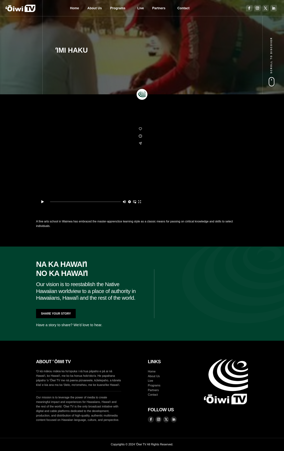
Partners (158, 8)
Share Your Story (56, 313)
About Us (94, 8)
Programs (117, 8)
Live (140, 8)
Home (74, 8)
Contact (183, 8)
